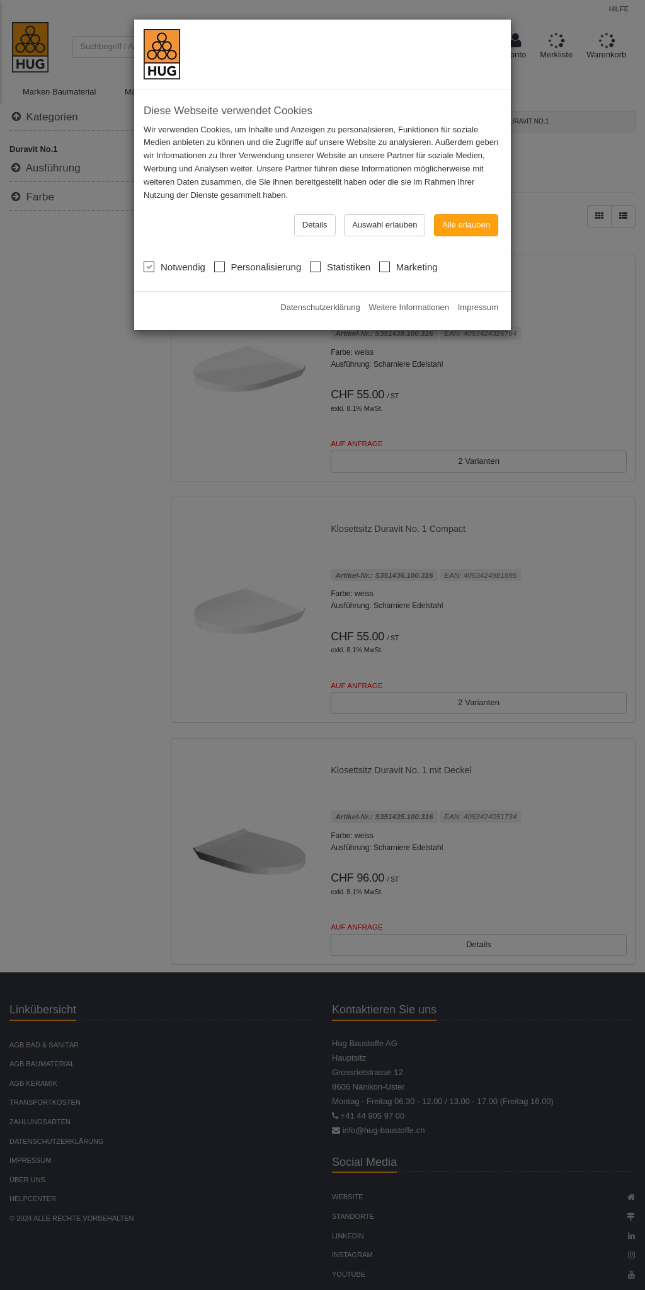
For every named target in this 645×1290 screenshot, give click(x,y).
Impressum (478, 287)
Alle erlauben (466, 205)
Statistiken (340, 245)
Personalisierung (258, 245)
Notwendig (174, 245)
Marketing (408, 245)
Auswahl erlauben (384, 205)
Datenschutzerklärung (320, 287)
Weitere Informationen (408, 287)
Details (315, 205)
